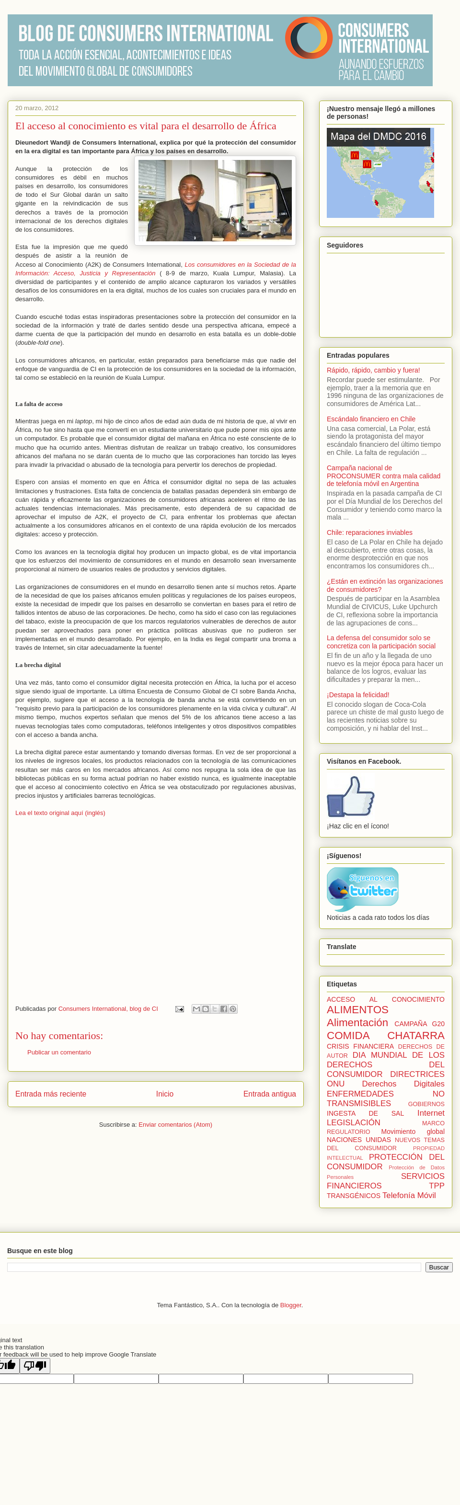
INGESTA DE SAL (365, 1113)
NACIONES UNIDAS (359, 1139)
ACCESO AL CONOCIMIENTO (386, 999)
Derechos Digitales (403, 1083)
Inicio (164, 1094)
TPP (437, 1185)
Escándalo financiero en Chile (371, 419)
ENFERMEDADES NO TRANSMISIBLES (386, 1098)
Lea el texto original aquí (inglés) (60, 812)
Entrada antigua (269, 1094)
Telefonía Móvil (409, 1195)
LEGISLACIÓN (353, 1122)
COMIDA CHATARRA (386, 1035)
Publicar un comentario (59, 1052)
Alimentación (357, 1023)
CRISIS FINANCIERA (360, 1046)
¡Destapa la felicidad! (358, 695)
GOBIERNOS (426, 1104)
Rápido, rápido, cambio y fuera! (373, 370)
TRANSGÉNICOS (353, 1195)
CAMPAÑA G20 (419, 1024)
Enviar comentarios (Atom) (175, 1124)
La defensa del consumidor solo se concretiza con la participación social (381, 642)
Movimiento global (413, 1131)
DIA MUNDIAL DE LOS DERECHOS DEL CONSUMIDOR (386, 1065)
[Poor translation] (35, 1366)
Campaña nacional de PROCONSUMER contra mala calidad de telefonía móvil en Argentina (383, 476)
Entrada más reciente (50, 1094)
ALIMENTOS (358, 1010)
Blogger (290, 1305)
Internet (431, 1113)
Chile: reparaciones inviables (370, 532)
